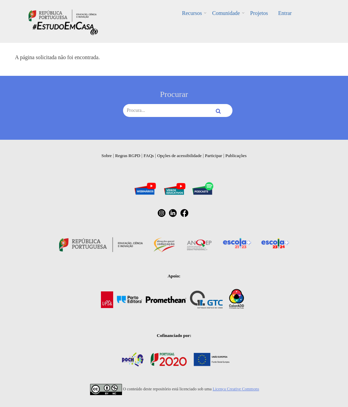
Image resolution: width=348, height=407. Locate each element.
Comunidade (226, 13)
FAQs (149, 155)
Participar (213, 155)
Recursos (192, 13)
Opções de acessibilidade (179, 155)
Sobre (107, 155)
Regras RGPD (127, 155)
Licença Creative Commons (236, 389)
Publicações (235, 155)
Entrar (285, 13)
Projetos (259, 13)
